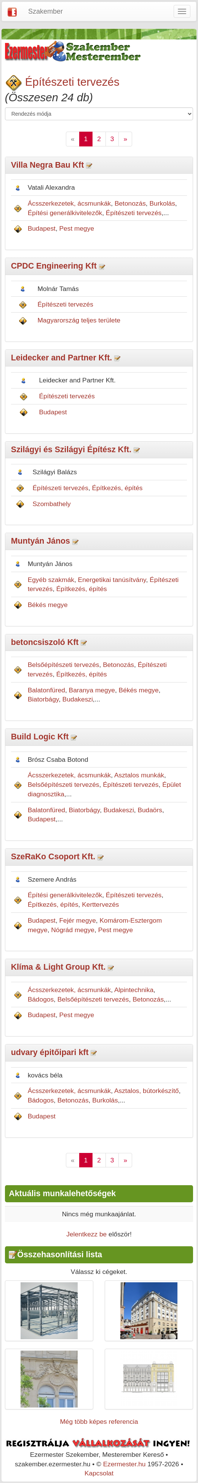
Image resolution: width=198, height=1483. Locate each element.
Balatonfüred (46, 690)
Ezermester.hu (124, 1464)
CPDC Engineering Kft (54, 265)
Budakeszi (77, 699)
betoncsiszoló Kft (45, 642)
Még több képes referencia (99, 1421)
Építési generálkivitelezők (65, 213)
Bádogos (41, 999)
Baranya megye (92, 690)
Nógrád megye (72, 930)
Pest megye (76, 228)
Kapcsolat (99, 1473)
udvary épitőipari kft (50, 1052)
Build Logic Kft (40, 736)
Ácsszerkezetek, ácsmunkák (69, 203)
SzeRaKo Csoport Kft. (53, 856)
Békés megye (48, 605)
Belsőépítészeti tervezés (63, 664)
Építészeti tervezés (72, 81)
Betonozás (130, 203)
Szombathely (52, 504)
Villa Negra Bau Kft (47, 165)
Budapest (42, 228)
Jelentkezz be (86, 1234)
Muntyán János (40, 541)
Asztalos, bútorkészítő (146, 1091)
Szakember (45, 11)
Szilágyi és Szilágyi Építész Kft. (71, 449)
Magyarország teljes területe (78, 320)
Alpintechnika (133, 990)
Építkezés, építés (117, 488)
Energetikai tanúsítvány (112, 579)
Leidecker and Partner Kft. (61, 357)
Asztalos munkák (139, 775)
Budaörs (149, 810)
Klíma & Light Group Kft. (58, 967)
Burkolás (162, 203)
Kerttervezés (100, 904)
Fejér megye (77, 920)
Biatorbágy (43, 699)
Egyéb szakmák (51, 579)
